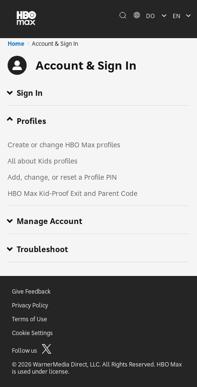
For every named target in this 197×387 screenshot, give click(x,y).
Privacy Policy (30, 305)
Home (16, 44)
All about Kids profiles (43, 160)
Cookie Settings (32, 333)
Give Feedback (31, 291)
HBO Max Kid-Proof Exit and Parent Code (73, 193)
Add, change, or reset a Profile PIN (62, 177)
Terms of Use (29, 319)
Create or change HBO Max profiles (64, 144)
